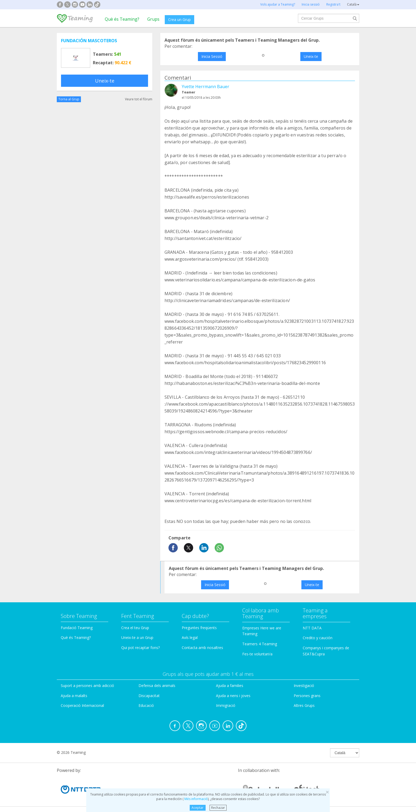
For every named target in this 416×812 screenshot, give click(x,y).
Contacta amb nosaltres (202, 647)
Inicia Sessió (211, 56)
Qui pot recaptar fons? (140, 647)
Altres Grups (304, 705)
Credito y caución (317, 637)
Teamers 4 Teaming (259, 643)
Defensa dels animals (156, 685)
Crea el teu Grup (135, 627)
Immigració (225, 705)
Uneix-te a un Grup (137, 637)
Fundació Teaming (77, 627)
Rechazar (218, 807)
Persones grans (307, 695)
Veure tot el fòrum (138, 99)
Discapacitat (149, 695)
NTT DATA (312, 627)
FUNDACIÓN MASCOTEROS (89, 41)
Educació (146, 705)
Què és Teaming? (122, 19)
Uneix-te (104, 81)
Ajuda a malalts (74, 695)
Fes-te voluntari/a (257, 653)
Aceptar (197, 807)
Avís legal (190, 637)
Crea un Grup (179, 19)
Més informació (196, 799)
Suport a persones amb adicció (87, 685)
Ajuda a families (229, 685)
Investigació (304, 685)
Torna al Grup (68, 99)
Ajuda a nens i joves (233, 695)
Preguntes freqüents (199, 627)
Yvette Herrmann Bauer (205, 86)
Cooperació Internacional (82, 705)
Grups (153, 19)
